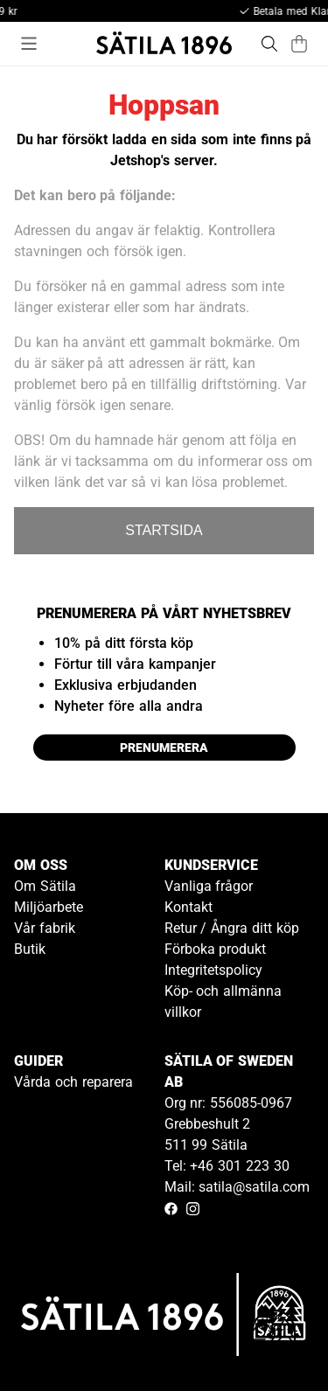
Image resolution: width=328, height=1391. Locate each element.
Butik (29, 949)
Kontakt (188, 907)
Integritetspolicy (213, 970)
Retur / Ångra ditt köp (231, 928)
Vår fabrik (44, 928)
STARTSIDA (163, 530)
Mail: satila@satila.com (237, 1187)
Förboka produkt (215, 949)
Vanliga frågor (209, 886)
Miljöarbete (48, 907)
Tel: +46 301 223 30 (227, 1166)
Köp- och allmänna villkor (223, 1001)
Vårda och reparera (73, 1082)
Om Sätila (45, 886)
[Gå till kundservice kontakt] (274, 1337)
